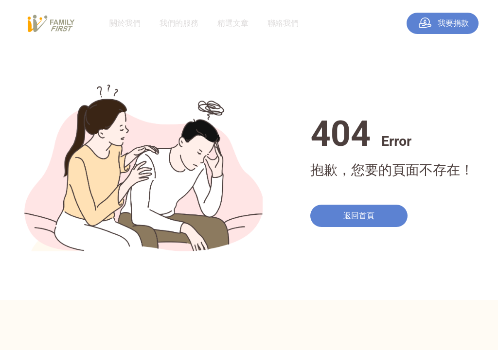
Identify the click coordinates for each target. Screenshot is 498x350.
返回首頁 (358, 215)
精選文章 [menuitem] (233, 23)
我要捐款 (444, 23)
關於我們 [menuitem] (125, 23)
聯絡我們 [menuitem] (283, 23)
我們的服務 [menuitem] (179, 23)
